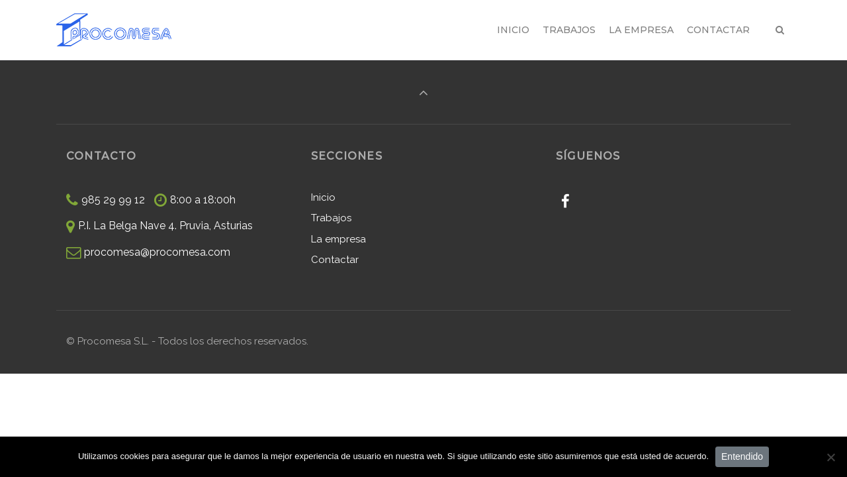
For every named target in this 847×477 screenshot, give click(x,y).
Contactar (335, 260)
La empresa (338, 239)
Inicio (323, 197)
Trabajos (331, 218)
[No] (830, 457)
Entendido (742, 456)
